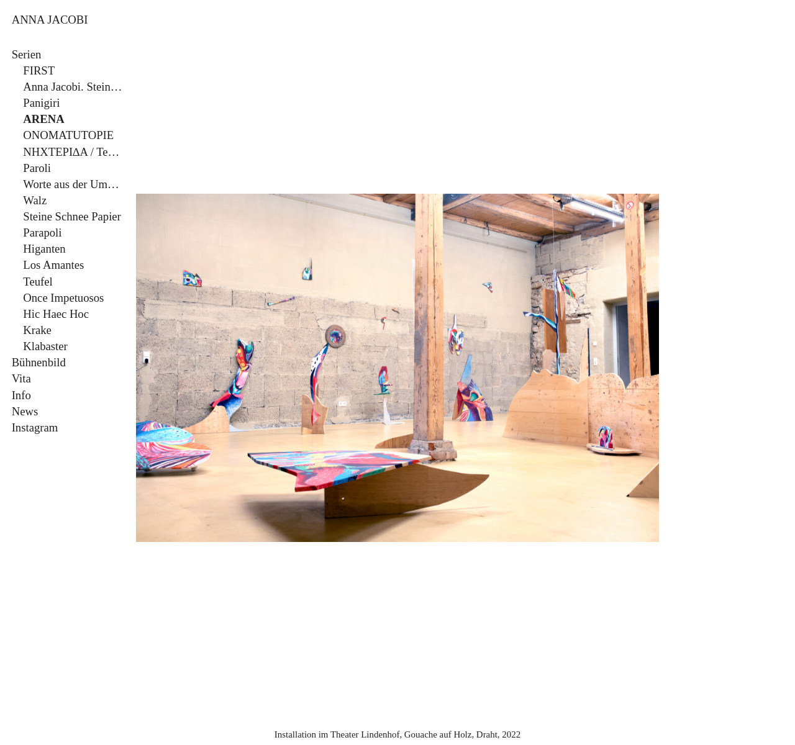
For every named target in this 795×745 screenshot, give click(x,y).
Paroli (37, 167)
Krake (37, 329)
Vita (21, 378)
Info (21, 395)
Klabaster (45, 346)
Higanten (44, 248)
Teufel (37, 281)
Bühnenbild (39, 362)
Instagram (35, 427)
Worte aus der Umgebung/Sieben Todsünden (73, 184)
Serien (27, 54)
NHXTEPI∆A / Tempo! (73, 151)
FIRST (39, 70)
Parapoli (42, 232)
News (25, 411)
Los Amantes (53, 264)
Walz (35, 200)
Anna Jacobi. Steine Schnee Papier (73, 86)
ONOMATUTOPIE (68, 135)
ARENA (43, 118)
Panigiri (41, 102)
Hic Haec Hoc (56, 313)
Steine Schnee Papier (72, 216)
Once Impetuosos (63, 297)
